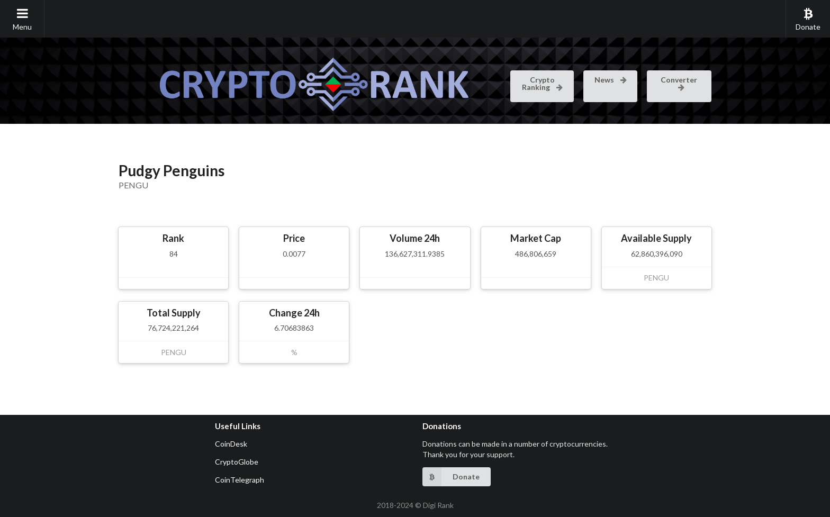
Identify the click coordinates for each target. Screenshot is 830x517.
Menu (22, 19)
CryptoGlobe (236, 461)
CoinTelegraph (239, 479)
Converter (679, 82)
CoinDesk (231, 443)
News (611, 79)
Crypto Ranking (543, 83)
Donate (808, 19)
